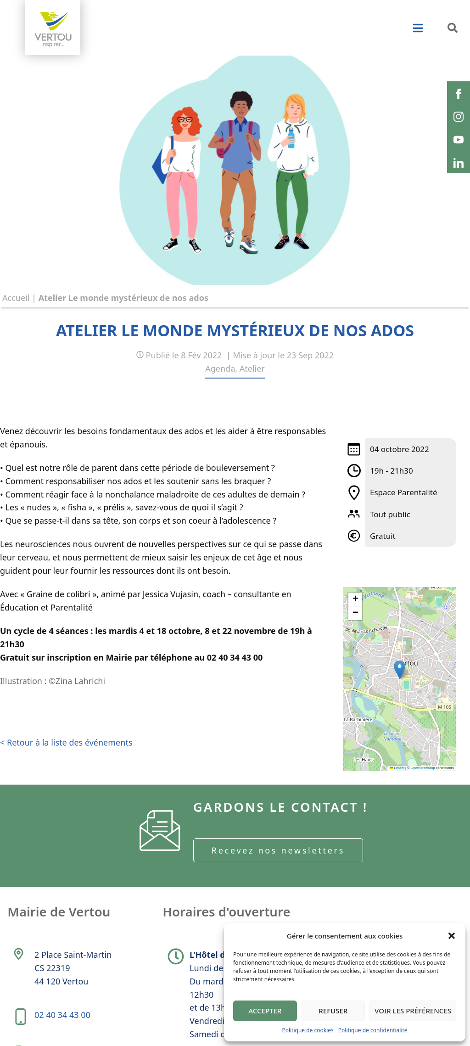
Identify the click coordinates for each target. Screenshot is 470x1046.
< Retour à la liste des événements (66, 746)
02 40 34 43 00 (63, 1018)
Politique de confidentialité (373, 1030)
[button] (451, 935)
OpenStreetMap (423, 768)
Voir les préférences (413, 1010)
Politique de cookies (307, 1030)
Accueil (15, 297)
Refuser (333, 1010)
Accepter (264, 1010)
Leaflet (397, 768)
